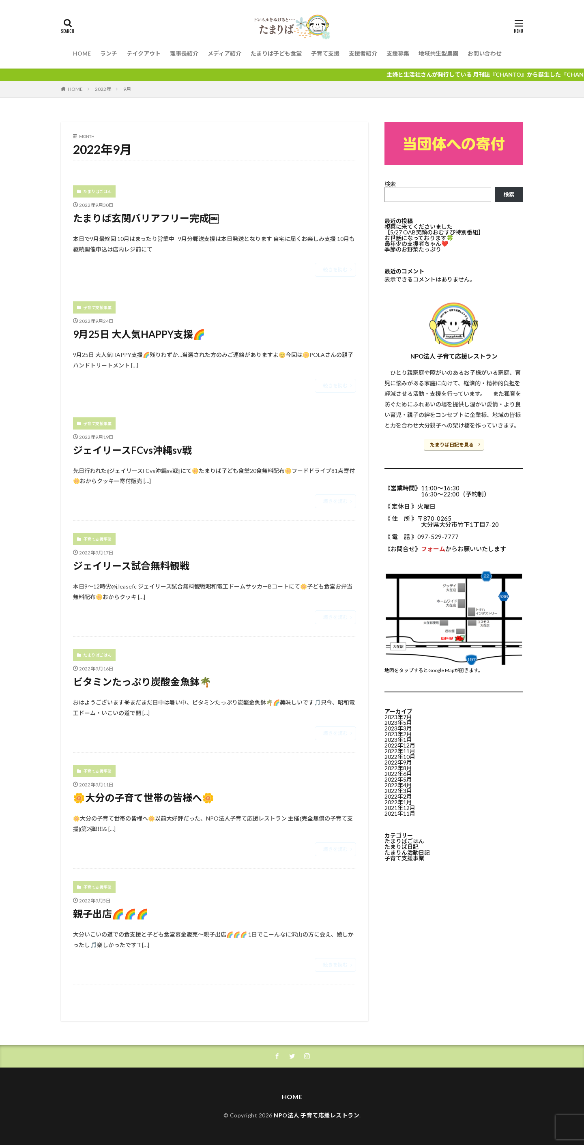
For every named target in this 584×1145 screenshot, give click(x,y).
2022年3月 (398, 790)
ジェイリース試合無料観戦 (131, 565)
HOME (82, 53)
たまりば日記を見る (452, 445)
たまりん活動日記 (407, 852)
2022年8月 (398, 768)
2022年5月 (398, 779)
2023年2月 (398, 733)
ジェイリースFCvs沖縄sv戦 (132, 450)
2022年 (103, 89)
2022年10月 (399, 756)
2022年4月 (398, 785)
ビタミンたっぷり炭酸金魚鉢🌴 (142, 681)
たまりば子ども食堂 (276, 53)
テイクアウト (144, 53)
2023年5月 (398, 722)
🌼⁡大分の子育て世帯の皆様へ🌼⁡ (143, 797)
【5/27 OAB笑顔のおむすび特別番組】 (434, 232)
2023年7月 (398, 716)
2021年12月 (399, 807)
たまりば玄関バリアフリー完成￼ (146, 218)
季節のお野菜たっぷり (412, 249)
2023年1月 (398, 739)
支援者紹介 (363, 53)
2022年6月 (398, 773)
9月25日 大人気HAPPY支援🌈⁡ (139, 334)
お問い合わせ (485, 53)
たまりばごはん (97, 191)
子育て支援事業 (97, 307)
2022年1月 (398, 802)
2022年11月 (399, 751)
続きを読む (335, 269)
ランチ (108, 53)
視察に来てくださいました (418, 226)
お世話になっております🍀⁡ (418, 237)
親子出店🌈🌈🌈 (110, 913)
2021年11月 (399, 813)
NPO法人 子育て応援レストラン (316, 1115)
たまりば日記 (401, 846)
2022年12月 (399, 745)
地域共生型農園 (438, 53)
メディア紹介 (224, 53)
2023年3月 (398, 728)
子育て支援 (325, 53)
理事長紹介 (184, 53)
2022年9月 (398, 762)
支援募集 (397, 53)
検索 (390, 183)
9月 (127, 89)
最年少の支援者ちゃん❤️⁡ (416, 243)
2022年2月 (398, 796)
